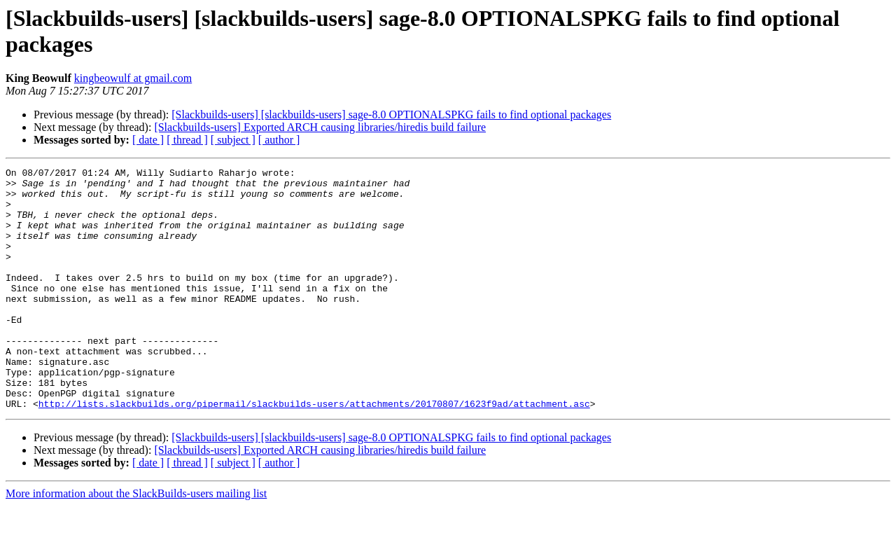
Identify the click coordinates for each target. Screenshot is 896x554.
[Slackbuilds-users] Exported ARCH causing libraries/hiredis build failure (320, 127)
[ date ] (148, 140)
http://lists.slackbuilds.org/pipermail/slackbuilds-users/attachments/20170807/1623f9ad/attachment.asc (314, 451)
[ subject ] (233, 140)
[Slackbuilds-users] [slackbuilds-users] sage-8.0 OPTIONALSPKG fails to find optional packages (391, 114)
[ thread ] (187, 140)
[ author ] (279, 140)
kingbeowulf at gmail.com (133, 78)
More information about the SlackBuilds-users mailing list (136, 542)
